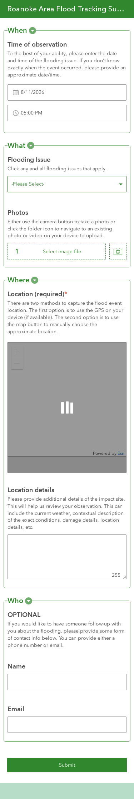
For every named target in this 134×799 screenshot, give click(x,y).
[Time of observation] (67, 92)
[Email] (67, 725)
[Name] (67, 682)
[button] (32, 30)
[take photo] (117, 251)
